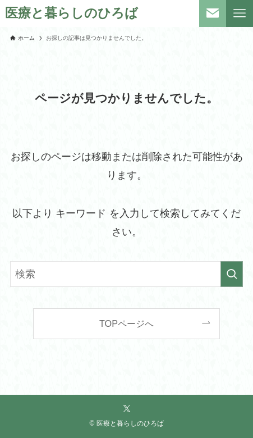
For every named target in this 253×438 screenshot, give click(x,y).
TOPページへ (126, 323)
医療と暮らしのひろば (71, 13)
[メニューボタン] (239, 13)
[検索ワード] (126, 274)
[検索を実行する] (231, 274)
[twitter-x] (127, 409)
